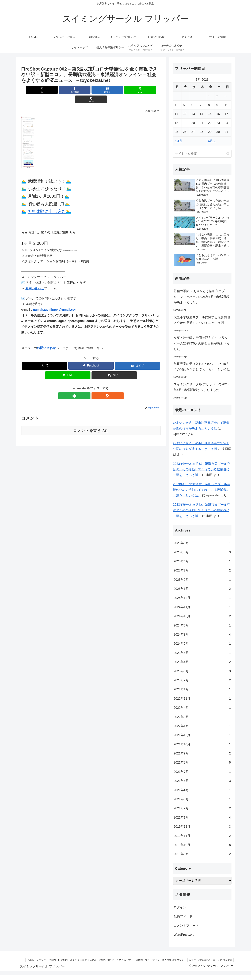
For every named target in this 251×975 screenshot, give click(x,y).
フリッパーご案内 (56, 959)
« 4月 (178, 141)
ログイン (180, 907)
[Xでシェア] (44, 90)
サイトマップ (170, 959)
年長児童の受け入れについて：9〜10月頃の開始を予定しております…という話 (202, 366)
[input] (202, 154)
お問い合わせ (34, 278)
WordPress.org (184, 934)
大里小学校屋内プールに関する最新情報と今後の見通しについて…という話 (202, 320)
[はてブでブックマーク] (91, 90)
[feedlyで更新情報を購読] (86, 386)
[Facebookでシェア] (67, 90)
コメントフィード (186, 925)
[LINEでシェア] (114, 90)
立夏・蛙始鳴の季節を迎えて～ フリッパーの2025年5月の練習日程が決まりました (201, 343)
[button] (138, 90)
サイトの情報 (152, 959)
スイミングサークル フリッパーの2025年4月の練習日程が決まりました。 (201, 387)
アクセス (137, 959)
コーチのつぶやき (222, 964)
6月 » (211, 141)
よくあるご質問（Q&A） (96, 959)
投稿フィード (183, 916)
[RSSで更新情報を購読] (95, 386)
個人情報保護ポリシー (194, 959)
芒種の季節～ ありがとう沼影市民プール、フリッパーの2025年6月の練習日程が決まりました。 (201, 296)
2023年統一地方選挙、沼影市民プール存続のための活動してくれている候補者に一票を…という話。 (201, 469)
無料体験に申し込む (47, 201)
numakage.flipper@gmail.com (55, 300)
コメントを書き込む (91, 421)
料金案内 (74, 959)
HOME (38, 959)
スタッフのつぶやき (221, 959)
